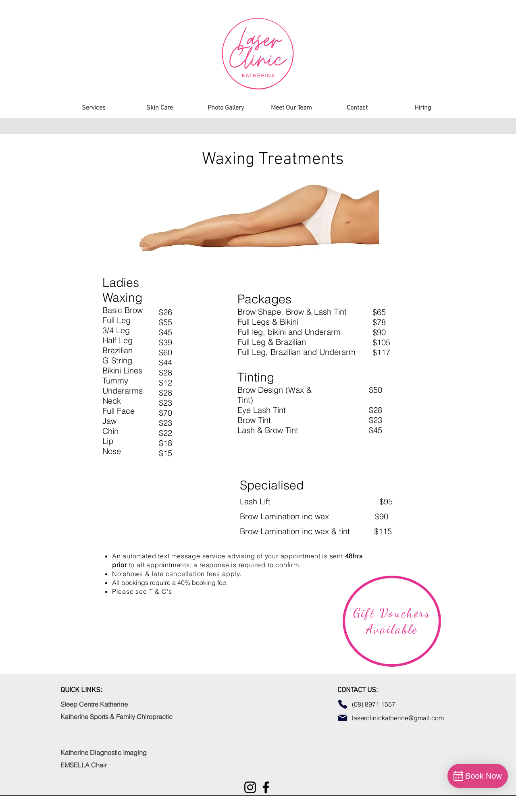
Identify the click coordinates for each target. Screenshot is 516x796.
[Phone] (342, 704)
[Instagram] (250, 787)
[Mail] (342, 718)
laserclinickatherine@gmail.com (398, 718)
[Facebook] (266, 787)
